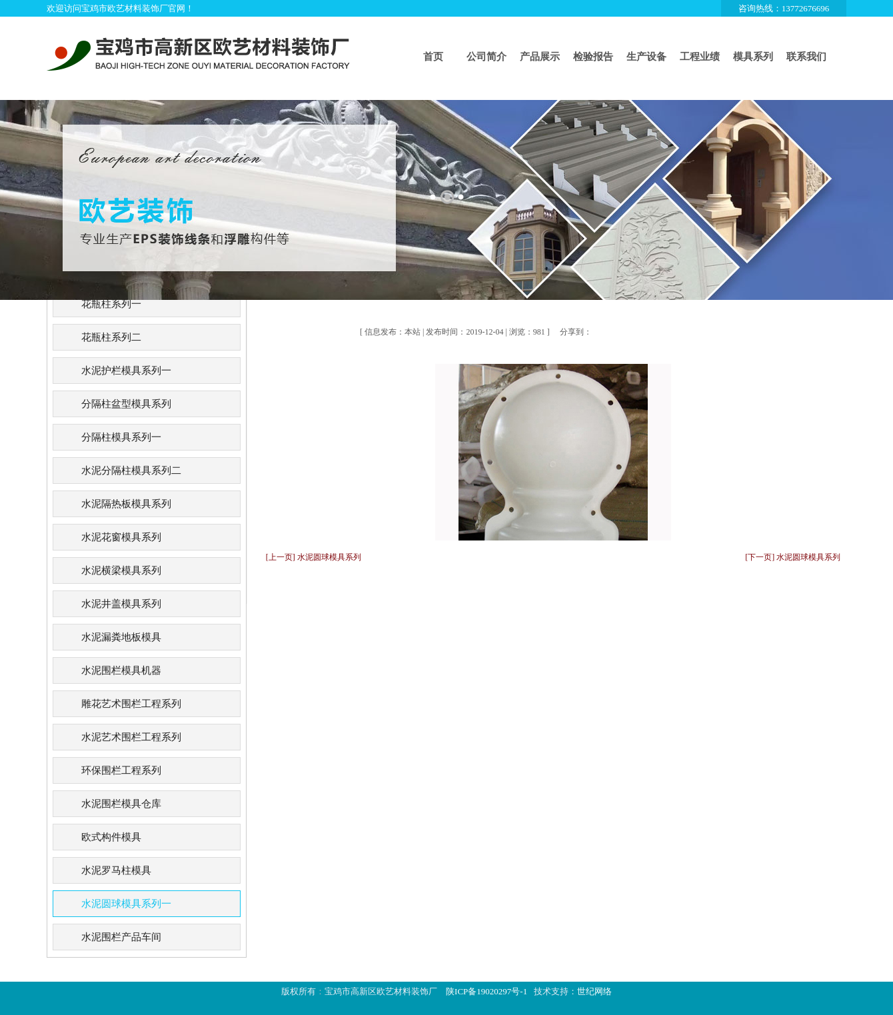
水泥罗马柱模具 (116, 870)
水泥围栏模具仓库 (121, 803)
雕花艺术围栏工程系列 (131, 703)
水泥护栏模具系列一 (126, 370)
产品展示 (540, 56)
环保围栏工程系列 (121, 770)
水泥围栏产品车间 (121, 937)
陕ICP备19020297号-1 (486, 991)
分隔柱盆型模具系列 (126, 404)
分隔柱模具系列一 (121, 437)
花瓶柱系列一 (111, 304)
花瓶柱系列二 (111, 337)
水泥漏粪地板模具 (121, 637)
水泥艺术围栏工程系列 (131, 737)
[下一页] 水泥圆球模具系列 (792, 557)
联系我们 (806, 56)
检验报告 (593, 56)
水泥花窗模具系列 (121, 537)
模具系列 (753, 56)
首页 (433, 56)
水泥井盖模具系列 (121, 603)
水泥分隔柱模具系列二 (131, 470)
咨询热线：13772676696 (784, 8)
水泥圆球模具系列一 (126, 903)
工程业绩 (700, 56)
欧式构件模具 (111, 837)
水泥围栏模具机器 (121, 670)
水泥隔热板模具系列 (126, 504)
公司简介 (486, 56)
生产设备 (646, 56)
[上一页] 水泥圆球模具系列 (313, 557)
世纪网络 (594, 991)
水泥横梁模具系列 (121, 570)
